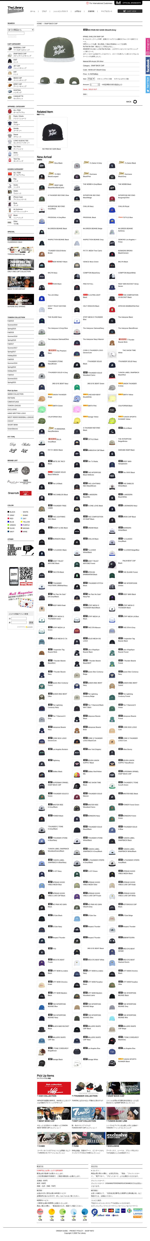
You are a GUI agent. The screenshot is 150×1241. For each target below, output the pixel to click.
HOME (39, 23)
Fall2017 (11, 344)
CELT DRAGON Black (91, 306)
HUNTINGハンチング (17, 91)
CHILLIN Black (90, 539)
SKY (23, 518)
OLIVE (11, 528)
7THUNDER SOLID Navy (127, 361)
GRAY (11, 515)
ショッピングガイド (60, 11)
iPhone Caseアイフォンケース (19, 198)
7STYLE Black (90, 439)
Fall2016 (11, 359)
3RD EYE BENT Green (93, 383)
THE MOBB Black (124, 184)
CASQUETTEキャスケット (18, 97)
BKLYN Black (123, 262)
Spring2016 (12, 367)
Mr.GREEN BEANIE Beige (92, 228)
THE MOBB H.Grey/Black (92, 184)
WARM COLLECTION (15, 394)
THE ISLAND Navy (55, 317)
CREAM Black (90, 528)
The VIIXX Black (126, 472)
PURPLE (25, 525)
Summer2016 (12, 363)
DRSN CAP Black (127, 517)
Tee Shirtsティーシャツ (18, 148)
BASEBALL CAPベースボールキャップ (21, 49)
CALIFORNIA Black (125, 406)
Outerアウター (16, 123)
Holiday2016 (12, 355)
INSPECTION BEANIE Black (58, 239)
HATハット (15, 73)
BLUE (11, 522)
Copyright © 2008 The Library (75, 1233)
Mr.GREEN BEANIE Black (57, 228)
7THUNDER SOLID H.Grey (58, 372)
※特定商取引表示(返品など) (112, 84)
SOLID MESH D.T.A (57, 638)
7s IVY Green (90, 871)
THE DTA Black (56, 572)
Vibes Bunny (125, 749)
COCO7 (10, 421)
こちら (65, 1196)
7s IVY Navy (55, 871)
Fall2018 (11, 332)
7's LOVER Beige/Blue (128, 550)
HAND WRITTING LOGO (17, 413)
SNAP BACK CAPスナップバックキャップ (22, 55)
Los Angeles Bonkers (58, 749)
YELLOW (25, 522)
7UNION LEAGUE (14, 405)
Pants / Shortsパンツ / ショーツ (19, 117)
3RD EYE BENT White (93, 960)
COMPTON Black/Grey (91, 273)
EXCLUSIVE (12, 409)
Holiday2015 (12, 371)
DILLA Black (125, 428)
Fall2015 (11, 375)
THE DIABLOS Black (58, 494)
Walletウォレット (17, 192)
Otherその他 (15, 222)
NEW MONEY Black (57, 262)
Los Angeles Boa (91, 1048)
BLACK (11, 512)
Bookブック (15, 204)
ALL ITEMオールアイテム (19, 111)
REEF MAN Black (127, 594)
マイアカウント (106, 11)
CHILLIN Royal (123, 206)
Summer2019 (12, 325)
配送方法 (40, 1166)
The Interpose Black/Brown (128, 328)
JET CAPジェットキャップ (19, 67)
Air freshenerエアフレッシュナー (20, 210)
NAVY (11, 531)
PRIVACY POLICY (76, 1231)
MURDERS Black (56, 539)
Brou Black (55, 163)
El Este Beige (125, 915)
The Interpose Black (125, 317)
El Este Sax (89, 915)
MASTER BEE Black (128, 793)
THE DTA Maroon (91, 627)
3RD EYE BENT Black (93, 948)
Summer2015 (12, 378)
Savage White (90, 1059)
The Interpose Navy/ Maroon (93, 339)
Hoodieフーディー (17, 129)
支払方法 (94, 1166)
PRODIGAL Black (89, 217)
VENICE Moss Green (91, 262)
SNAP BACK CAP (51, 23)
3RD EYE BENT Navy (58, 383)
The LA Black (55, 483)
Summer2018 (12, 336)
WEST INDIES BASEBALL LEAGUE (21, 417)
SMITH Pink (90, 406)
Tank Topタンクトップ (18, 160)
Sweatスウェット (17, 136)
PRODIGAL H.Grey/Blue (57, 217)
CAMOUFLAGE (13, 402)
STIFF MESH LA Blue (128, 616)
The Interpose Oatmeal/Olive (58, 339)
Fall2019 (11, 321)
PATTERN (11, 398)
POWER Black (55, 816)
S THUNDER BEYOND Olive (58, 195)
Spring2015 (12, 382)
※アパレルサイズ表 (121, 79)
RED (10, 518)
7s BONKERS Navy (127, 506)
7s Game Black (127, 163)
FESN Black (54, 284)
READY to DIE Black (58, 528)
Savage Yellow (90, 417)
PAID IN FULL (88, 284)
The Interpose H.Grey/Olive (58, 328)
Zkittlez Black (55, 771)
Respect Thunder (91, 926)
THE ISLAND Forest (128, 572)
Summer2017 (12, 348)
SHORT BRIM (13, 425)
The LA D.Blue (53, 295)
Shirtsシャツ (15, 154)
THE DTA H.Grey (126, 627)
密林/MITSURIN (126, 937)
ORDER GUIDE (62, 1231)
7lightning (54, 760)
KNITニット (15, 61)
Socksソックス (16, 186)
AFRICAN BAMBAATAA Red (128, 306)
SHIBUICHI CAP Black (93, 450)
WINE (24, 531)
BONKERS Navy (91, 816)
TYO (52, 949)
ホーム (32, 11)
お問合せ (78, 11)
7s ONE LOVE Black (93, 506)
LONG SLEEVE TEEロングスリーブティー (21, 142)
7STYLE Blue (125, 217)
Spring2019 (12, 328)
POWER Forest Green (128, 805)
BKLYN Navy (52, 273)
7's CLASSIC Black (57, 550)
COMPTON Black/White (127, 273)
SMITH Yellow (125, 394)
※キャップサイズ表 (104, 79)
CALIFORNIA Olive (55, 417)
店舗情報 (91, 11)
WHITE (24, 512)
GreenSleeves (13, 429)
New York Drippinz (92, 749)
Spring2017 (12, 352)
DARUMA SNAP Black (126, 450)
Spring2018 (12, 340)
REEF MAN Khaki (57, 605)
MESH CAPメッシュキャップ (19, 79)
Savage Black (55, 1059)
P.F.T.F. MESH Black (55, 450)
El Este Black (55, 915)
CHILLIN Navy (88, 206)
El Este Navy (55, 926)
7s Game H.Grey (92, 163)
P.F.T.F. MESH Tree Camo (92, 251)
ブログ (44, 11)
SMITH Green (55, 406)
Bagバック (15, 180)
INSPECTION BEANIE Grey (93, 239)
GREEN (12, 525)
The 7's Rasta (90, 461)
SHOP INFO (89, 1231)
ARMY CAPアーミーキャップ (19, 85)
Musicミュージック (18, 216)
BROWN (25, 528)
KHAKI (24, 515)
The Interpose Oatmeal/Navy (93, 328)
